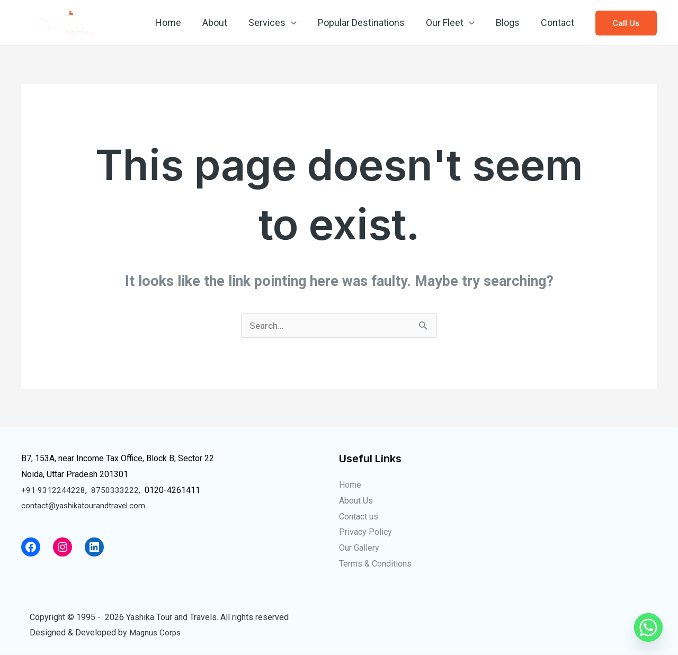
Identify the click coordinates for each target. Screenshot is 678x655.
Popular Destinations (368, 22)
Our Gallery (359, 548)
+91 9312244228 (53, 491)
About (226, 22)
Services (276, 22)
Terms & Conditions (375, 564)
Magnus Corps (156, 633)
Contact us (358, 517)
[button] (626, 23)
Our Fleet (450, 22)
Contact (558, 22)
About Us (356, 501)
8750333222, (115, 491)
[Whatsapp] (648, 627)
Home (182, 22)
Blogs (511, 22)
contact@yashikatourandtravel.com (85, 506)
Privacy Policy (365, 532)
